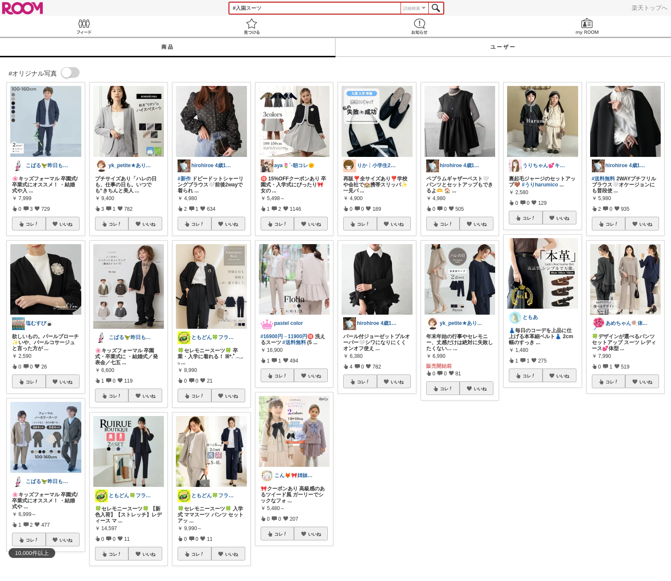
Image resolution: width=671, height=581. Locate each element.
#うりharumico (540, 185)
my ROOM (587, 26)
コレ (32, 224)
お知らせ (419, 26)
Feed (84, 26)
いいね (65, 224)
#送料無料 (294, 342)
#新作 (184, 179)
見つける (252, 26)
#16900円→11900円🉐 (287, 336)
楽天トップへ (650, 7)
